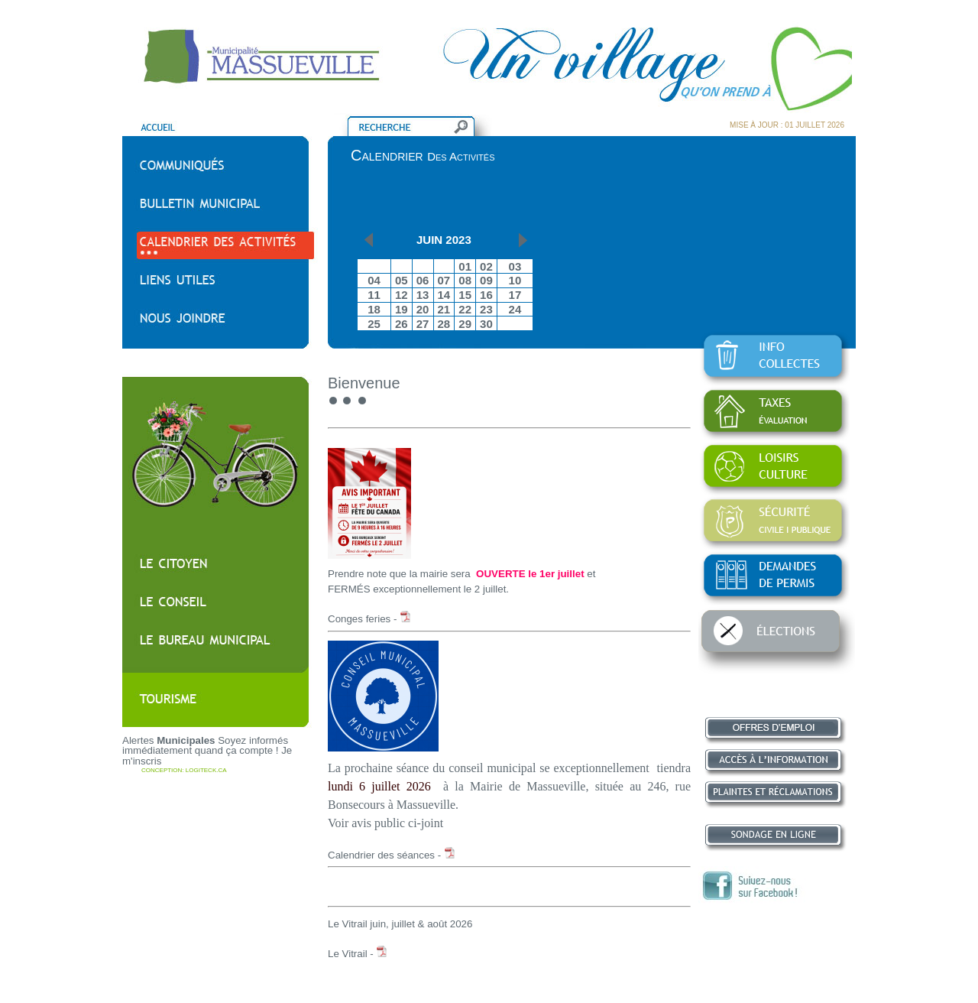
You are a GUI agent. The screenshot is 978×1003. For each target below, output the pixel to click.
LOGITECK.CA (206, 770)
